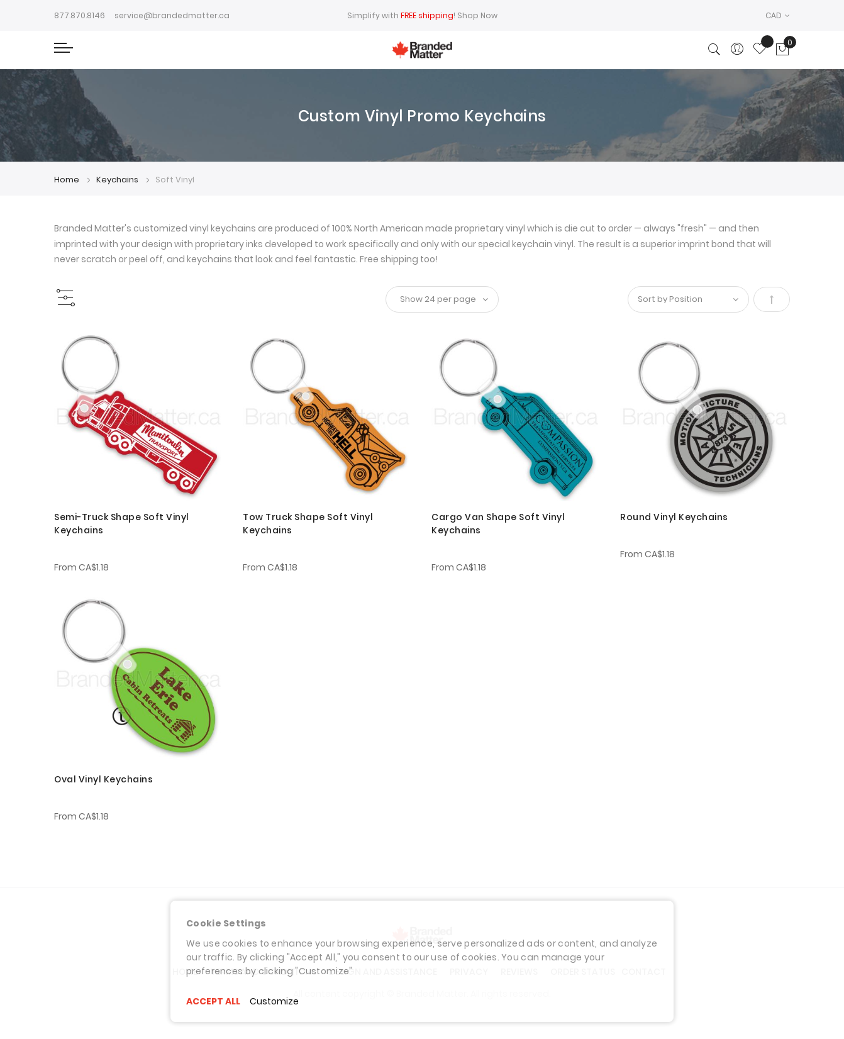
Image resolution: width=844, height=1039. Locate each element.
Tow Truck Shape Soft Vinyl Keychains (308, 523)
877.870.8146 (79, 15)
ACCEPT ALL (213, 1001)
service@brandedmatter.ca (172, 15)
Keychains (118, 180)
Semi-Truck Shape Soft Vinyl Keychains (121, 523)
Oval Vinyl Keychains (103, 779)
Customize (274, 1001)
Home (67, 180)
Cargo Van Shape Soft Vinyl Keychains (498, 523)
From (81, 567)
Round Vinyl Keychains (674, 517)
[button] (777, 15)
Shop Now (477, 15)
